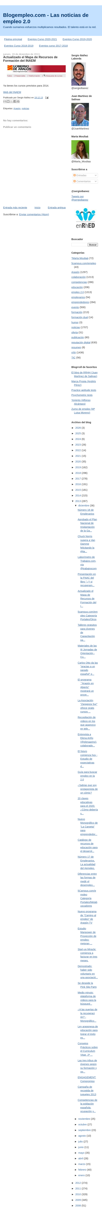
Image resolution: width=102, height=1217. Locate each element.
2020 (78, 461)
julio (81, 1141)
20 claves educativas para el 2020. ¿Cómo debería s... (88, 806)
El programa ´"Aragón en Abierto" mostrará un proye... (86, 687)
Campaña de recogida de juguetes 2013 (87, 1090)
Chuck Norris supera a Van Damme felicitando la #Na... (86, 544)
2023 (78, 444)
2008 (78, 1205)
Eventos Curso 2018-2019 (18, 45)
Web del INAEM (12, 92)
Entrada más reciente (15, 207)
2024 (78, 439)
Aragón (16, 108)
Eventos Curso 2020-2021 (42, 39)
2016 (78, 484)
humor (75, 322)
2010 (78, 1194)
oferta (74, 332)
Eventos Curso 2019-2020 (77, 39)
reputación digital (80, 342)
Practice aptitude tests (83, 390)
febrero (82, 1169)
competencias (79, 282)
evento (75, 307)
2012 (78, 1182)
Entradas (79, 175)
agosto (82, 1135)
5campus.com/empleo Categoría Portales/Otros (88, 615)
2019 (78, 467)
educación (77, 287)
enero (82, 1175)
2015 (78, 489)
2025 (78, 433)
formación (76, 312)
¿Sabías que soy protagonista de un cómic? (88, 789)
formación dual (79, 317)
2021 (78, 456)
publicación (77, 337)
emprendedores (80, 302)
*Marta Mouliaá (79, 258)
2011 (78, 1188)
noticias (25, 108)
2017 (78, 478)
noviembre (84, 1118)
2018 (78, 473)
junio (81, 1147)
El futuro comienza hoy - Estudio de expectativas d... (87, 759)
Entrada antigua (57, 207)
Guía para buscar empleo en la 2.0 (87, 776)
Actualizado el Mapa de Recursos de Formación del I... (87, 599)
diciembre (84, 505)
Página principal (13, 39)
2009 (78, 1200)
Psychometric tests (81, 395)
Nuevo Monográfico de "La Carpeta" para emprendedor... (88, 827)
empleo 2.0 (77, 292)
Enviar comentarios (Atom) (34, 214)
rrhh (73, 352)
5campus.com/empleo (83, 263)
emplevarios (78, 297)
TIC (73, 357)
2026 (78, 427)
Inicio (37, 207)
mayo (81, 1152)
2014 (78, 495)
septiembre (85, 1130)
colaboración (78, 277)
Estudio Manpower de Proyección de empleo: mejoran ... (87, 936)
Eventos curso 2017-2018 (53, 45)
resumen (76, 347)
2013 (78, 501)
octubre (83, 1124)
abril (81, 1158)
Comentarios (82, 181)
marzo (82, 1164)
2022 (78, 450)
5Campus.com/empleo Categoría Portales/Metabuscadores (87, 898)
